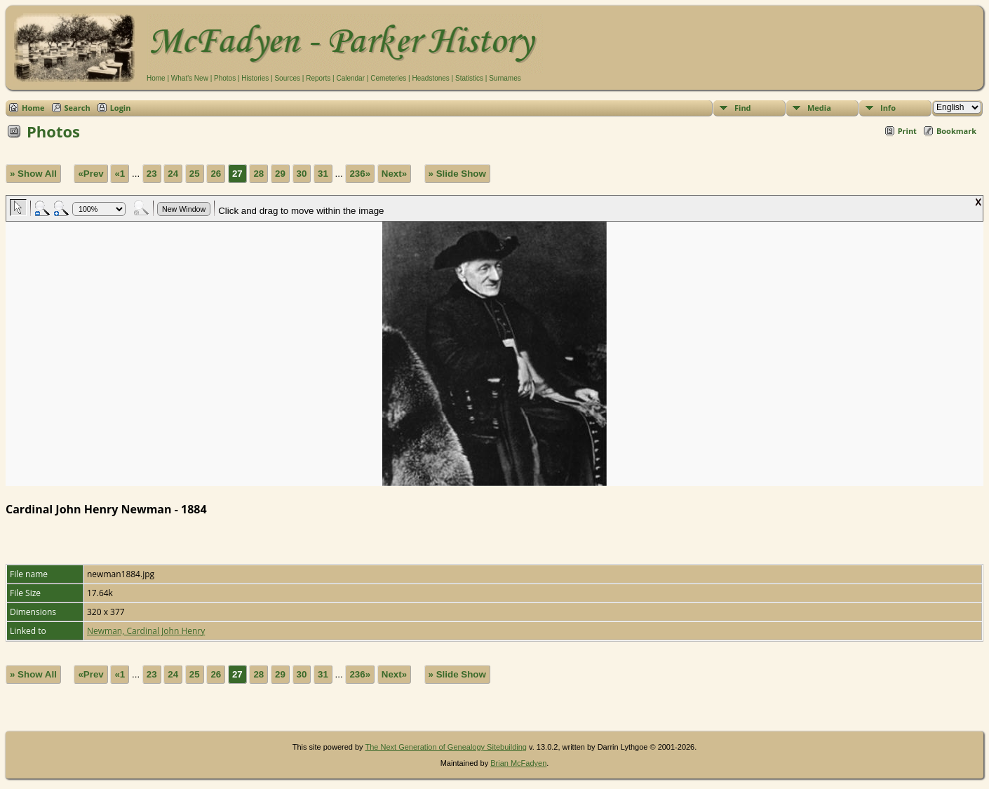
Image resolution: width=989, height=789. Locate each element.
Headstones (430, 78)
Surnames (505, 78)
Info (888, 107)
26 (215, 173)
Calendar (350, 78)
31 (323, 173)
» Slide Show (457, 173)
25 (194, 173)
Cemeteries (388, 78)
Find (742, 107)
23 (152, 173)
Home (156, 78)
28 (258, 173)
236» (359, 173)
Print (907, 131)
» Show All (33, 173)
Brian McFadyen (518, 763)
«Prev (90, 173)
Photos (225, 78)
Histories (255, 78)
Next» (394, 173)
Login (120, 107)
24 (173, 173)
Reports (318, 78)
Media (819, 107)
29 (280, 173)
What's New (189, 78)
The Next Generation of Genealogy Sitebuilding (446, 747)
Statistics (469, 78)
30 (302, 173)
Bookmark (956, 131)
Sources (287, 78)
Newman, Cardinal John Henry (146, 631)
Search (77, 107)
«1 (119, 173)
